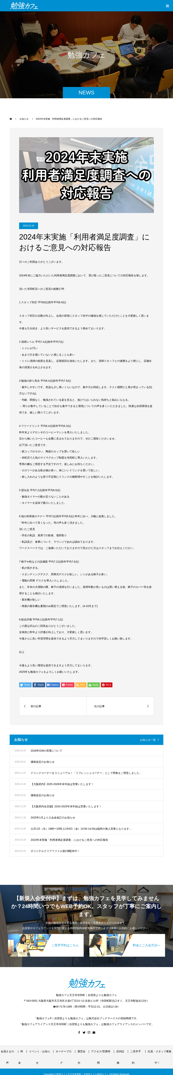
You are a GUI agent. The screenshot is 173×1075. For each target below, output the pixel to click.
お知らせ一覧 (148, 739)
